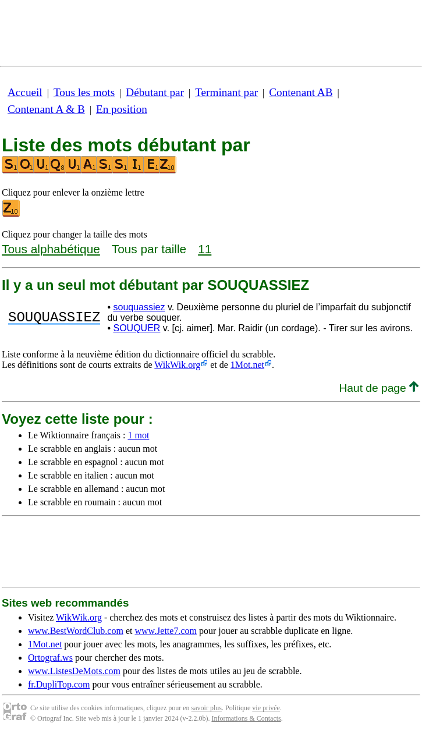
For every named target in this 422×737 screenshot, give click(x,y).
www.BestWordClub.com (75, 631)
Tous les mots (84, 92)
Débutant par (155, 92)
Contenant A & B (46, 109)
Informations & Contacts (246, 718)
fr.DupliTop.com (59, 684)
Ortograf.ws (50, 657)
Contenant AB (300, 92)
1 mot (138, 435)
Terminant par (226, 92)
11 (204, 249)
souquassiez (139, 307)
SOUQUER (136, 328)
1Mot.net (247, 365)
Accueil (25, 92)
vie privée (266, 708)
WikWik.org (177, 365)
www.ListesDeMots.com (74, 671)
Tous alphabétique (51, 249)
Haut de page (379, 388)
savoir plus (207, 708)
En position (121, 109)
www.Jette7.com (165, 631)
